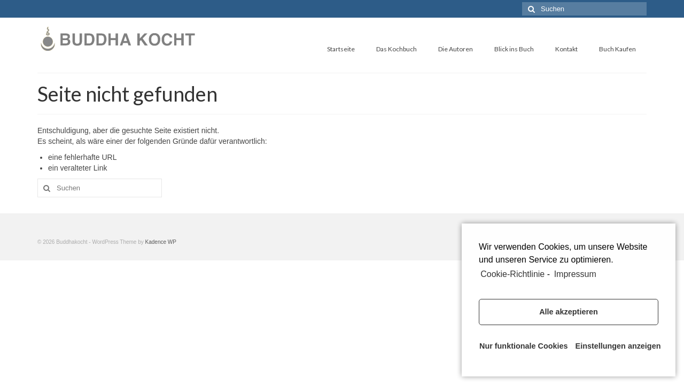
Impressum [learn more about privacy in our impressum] (575, 274)
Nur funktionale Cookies (520, 346)
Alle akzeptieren (568, 311)
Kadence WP (160, 242)
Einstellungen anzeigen (617, 346)
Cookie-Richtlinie (512, 274)
